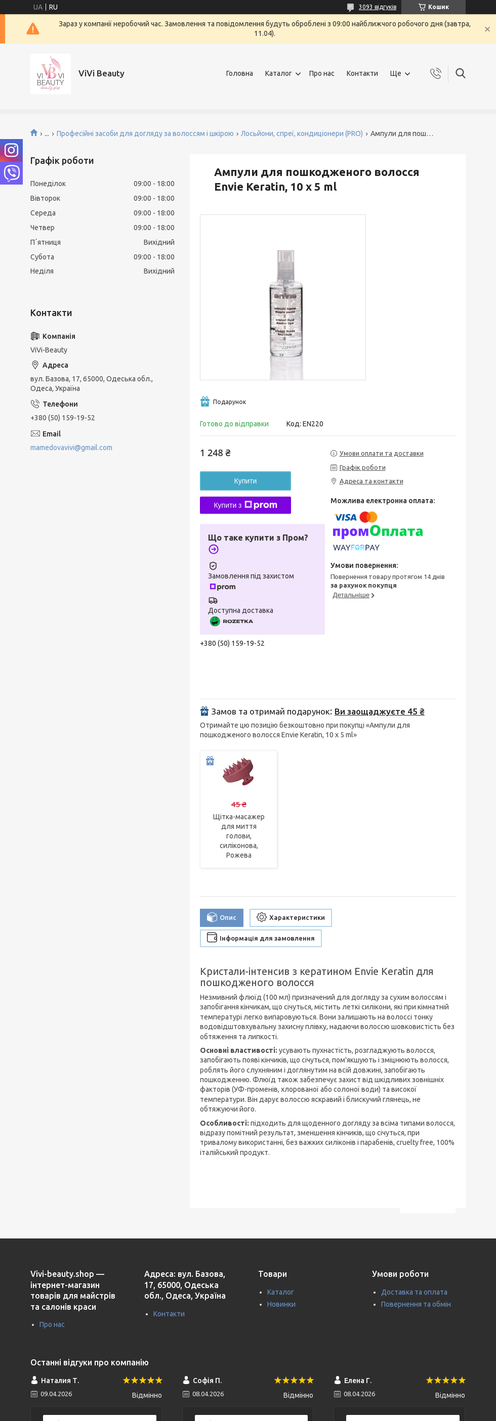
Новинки (281, 1304)
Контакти (362, 73)
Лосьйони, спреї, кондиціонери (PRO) (302, 133)
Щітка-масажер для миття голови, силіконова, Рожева (239, 836)
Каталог (278, 73)
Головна (239, 73)
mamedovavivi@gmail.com (71, 447)
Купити (245, 481)
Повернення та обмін (416, 1304)
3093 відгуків (377, 7)
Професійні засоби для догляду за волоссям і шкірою (145, 133)
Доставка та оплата (414, 1292)
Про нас (322, 73)
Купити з (245, 505)
